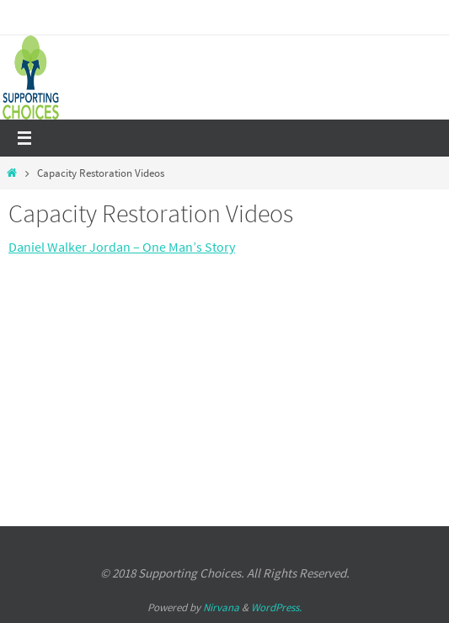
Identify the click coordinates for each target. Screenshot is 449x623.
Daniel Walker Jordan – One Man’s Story (121, 246)
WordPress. (276, 607)
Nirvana (221, 607)
